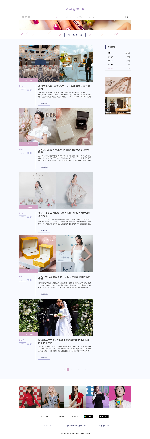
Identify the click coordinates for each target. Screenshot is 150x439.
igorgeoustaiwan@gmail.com (76, 426)
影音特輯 (68, 17)
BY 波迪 (25, 341)
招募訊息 (75, 416)
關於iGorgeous (46, 416)
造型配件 (111, 61)
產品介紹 (91, 17)
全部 (109, 53)
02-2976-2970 (48, 426)
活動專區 (80, 17)
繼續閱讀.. (44, 104)
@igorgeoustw (104, 426)
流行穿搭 (111, 57)
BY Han (21, 86)
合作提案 (61, 416)
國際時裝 (111, 65)
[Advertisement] (118, 131)
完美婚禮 (111, 69)
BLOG (58, 17)
